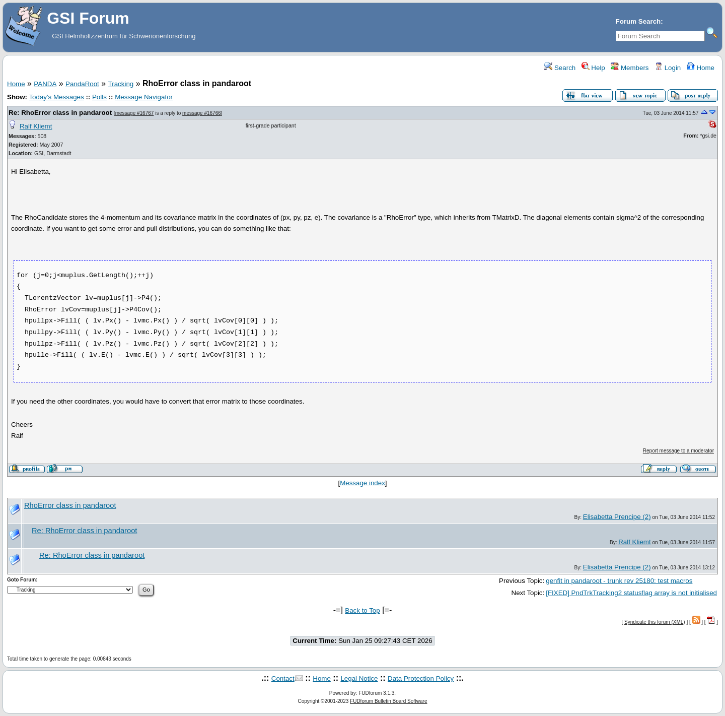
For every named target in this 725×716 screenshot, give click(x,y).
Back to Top (362, 610)
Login (668, 68)
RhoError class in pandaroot (70, 505)
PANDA (45, 84)
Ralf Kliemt (36, 126)
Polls (99, 97)
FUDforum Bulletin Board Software (388, 701)
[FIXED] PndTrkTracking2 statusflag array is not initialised (631, 593)
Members (629, 68)
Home (700, 68)
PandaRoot (82, 84)
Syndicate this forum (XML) (654, 622)
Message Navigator (144, 97)
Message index (362, 483)
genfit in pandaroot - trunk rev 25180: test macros (619, 580)
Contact (283, 678)
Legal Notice (359, 678)
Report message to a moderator (678, 450)
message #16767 (134, 113)
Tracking (121, 84)
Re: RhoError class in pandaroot (60, 112)
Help (593, 68)
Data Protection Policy (421, 678)
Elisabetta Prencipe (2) (617, 516)
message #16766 (201, 113)
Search (559, 68)
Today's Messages (56, 97)
